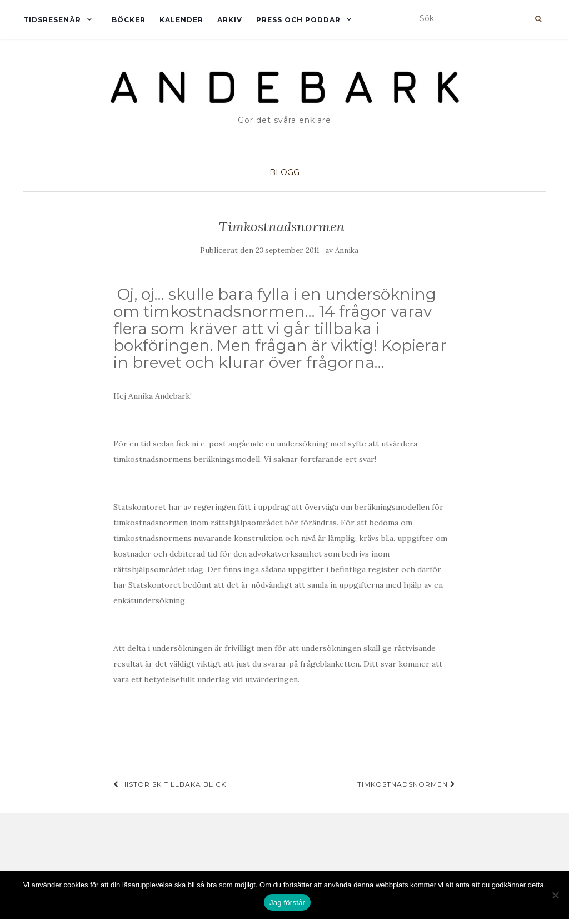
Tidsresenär (52, 20)
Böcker (129, 20)
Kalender (181, 20)
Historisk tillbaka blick (169, 784)
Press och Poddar (298, 20)
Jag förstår (287, 902)
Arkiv (229, 20)
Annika (346, 250)
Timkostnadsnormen (406, 784)
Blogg (284, 172)
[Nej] (555, 895)
